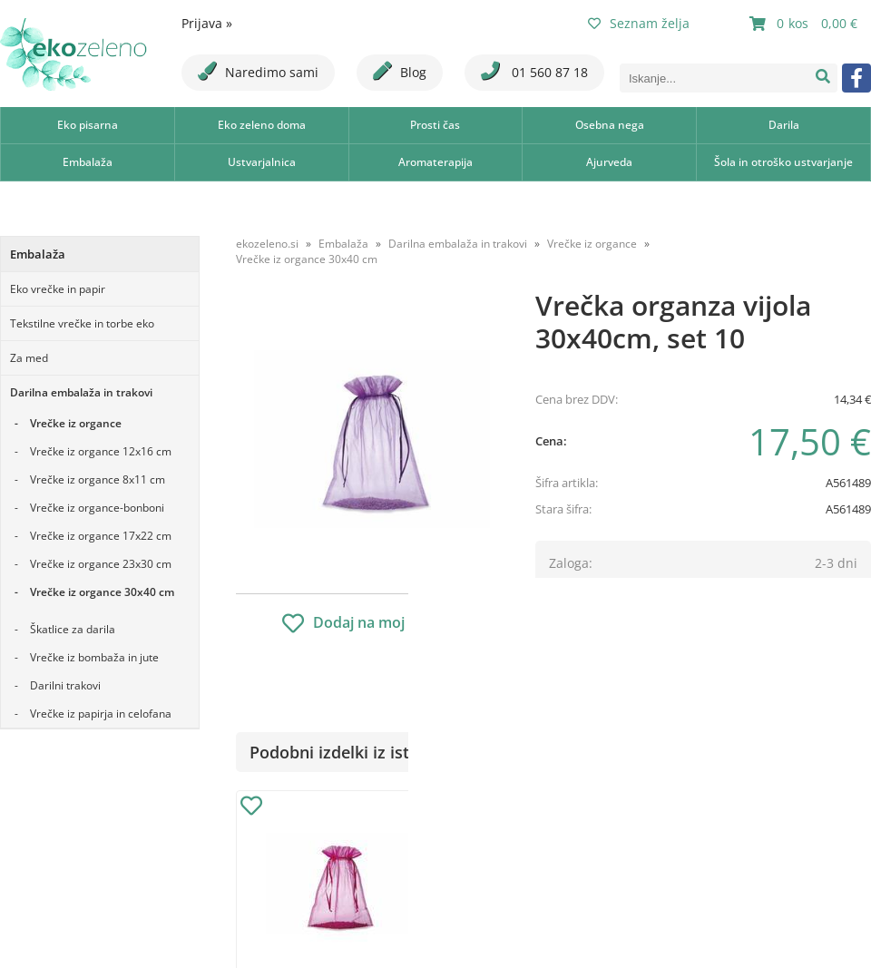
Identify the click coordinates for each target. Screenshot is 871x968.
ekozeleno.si (267, 243)
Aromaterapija (435, 162)
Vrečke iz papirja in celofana (100, 713)
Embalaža (88, 162)
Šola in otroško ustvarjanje (783, 162)
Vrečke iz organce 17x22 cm (100, 535)
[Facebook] (856, 78)
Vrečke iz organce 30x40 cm (102, 592)
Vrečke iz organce (76, 423)
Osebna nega (609, 124)
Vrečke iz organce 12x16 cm (100, 451)
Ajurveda (609, 162)
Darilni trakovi (65, 685)
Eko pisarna (87, 124)
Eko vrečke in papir (57, 289)
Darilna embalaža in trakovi (81, 392)
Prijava (206, 23)
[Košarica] (805, 23)
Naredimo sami (258, 71)
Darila (783, 124)
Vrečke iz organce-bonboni (97, 507)
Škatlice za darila (72, 629)
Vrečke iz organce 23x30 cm (100, 564)
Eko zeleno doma (262, 124)
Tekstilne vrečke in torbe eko (82, 323)
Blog (399, 71)
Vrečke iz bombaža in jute (94, 657)
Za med (29, 358)
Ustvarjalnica (262, 162)
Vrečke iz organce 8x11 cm (97, 479)
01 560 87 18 (534, 71)
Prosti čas (435, 124)
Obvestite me (589, 589)
